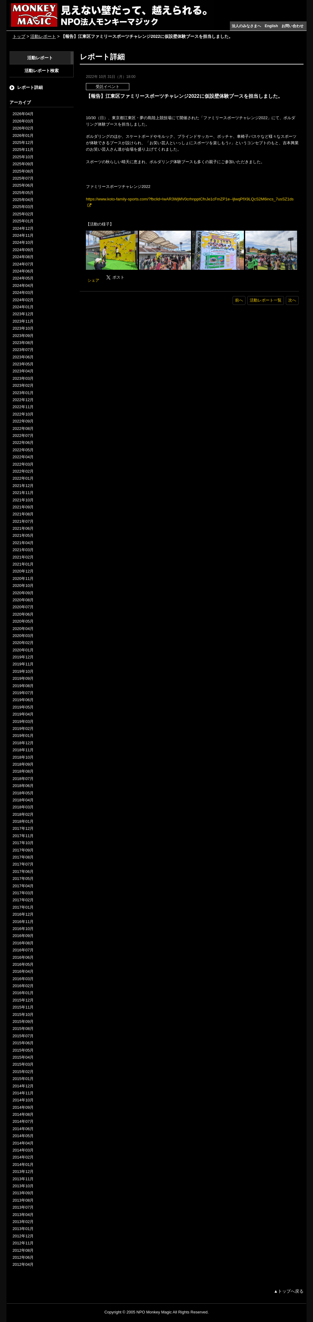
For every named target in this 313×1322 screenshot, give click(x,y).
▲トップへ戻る (289, 1291)
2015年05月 (23, 1050)
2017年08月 (23, 857)
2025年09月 (23, 164)
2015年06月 (23, 1043)
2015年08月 (23, 1028)
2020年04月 (23, 628)
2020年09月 (23, 593)
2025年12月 (23, 142)
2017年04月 (23, 886)
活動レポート (43, 36)
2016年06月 (23, 957)
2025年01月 (23, 221)
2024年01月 (23, 307)
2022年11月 (23, 407)
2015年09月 (23, 1021)
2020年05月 (23, 621)
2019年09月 (23, 678)
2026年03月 (23, 121)
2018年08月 (23, 771)
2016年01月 (23, 993)
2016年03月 (23, 978)
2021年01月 (23, 564)
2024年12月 (23, 228)
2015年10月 (23, 1014)
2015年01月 (23, 1078)
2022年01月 (23, 478)
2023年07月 (23, 349)
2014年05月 (23, 1135)
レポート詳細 (30, 87)
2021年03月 (23, 549)
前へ (239, 300)
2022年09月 (23, 421)
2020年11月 (23, 578)
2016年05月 (23, 964)
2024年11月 (23, 235)
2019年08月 (23, 685)
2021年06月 (23, 528)
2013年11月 (23, 1179)
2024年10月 (23, 242)
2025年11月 (23, 149)
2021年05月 (23, 535)
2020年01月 (23, 650)
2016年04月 (23, 971)
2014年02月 (23, 1157)
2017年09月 (23, 850)
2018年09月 (23, 764)
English (271, 26)
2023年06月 (23, 357)
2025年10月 (23, 157)
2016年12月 (23, 914)
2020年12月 (23, 571)
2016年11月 (23, 921)
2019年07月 (23, 692)
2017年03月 (23, 893)
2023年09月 (23, 335)
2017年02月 (23, 900)
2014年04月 (23, 1143)
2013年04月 (23, 1214)
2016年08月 (23, 943)
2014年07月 (23, 1121)
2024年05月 (23, 278)
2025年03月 (23, 206)
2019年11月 (23, 664)
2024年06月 (23, 271)
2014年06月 (23, 1128)
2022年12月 (23, 399)
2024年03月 (23, 292)
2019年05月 (23, 707)
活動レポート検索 (41, 70)
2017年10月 (23, 842)
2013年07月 (23, 1207)
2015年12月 (23, 1000)
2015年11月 (23, 1007)
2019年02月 (23, 728)
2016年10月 (23, 928)
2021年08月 (23, 514)
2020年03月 (23, 635)
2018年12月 (23, 743)
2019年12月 (23, 657)
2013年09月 (23, 1193)
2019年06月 (23, 700)
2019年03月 (23, 721)
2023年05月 (23, 364)
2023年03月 (23, 378)
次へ (292, 300)
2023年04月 (23, 371)
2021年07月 (23, 521)
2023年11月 (23, 321)
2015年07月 (23, 1036)
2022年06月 (23, 442)
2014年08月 (23, 1114)
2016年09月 (23, 935)
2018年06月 (23, 785)
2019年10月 (23, 671)
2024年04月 (23, 285)
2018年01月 (23, 821)
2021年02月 (23, 557)
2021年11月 (23, 492)
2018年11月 (23, 750)
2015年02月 (23, 1071)
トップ (19, 36)
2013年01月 (23, 1228)
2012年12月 (23, 1236)
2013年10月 (23, 1186)
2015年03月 (23, 1064)
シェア (93, 280)
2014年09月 (23, 1107)
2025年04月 (23, 199)
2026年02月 (23, 128)
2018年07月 (23, 778)
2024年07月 (23, 264)
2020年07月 (23, 607)
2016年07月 (23, 950)
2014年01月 (23, 1164)
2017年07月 (23, 864)
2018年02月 (23, 814)
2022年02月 (23, 471)
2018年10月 (23, 757)
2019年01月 (23, 735)
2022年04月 (23, 457)
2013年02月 (23, 1221)
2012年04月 (23, 1264)
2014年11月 (23, 1093)
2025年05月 (23, 192)
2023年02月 (23, 385)
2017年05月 (23, 878)
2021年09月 (23, 507)
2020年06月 (23, 614)
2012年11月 (23, 1243)
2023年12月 (23, 314)
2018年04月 (23, 800)
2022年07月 (23, 435)
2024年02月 (23, 300)
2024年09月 (23, 249)
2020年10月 (23, 585)
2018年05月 (23, 793)
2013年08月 (23, 1200)
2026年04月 (23, 114)
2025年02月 (23, 214)
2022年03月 (23, 464)
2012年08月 (23, 1250)
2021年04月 (23, 542)
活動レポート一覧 (266, 300)
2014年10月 (23, 1100)
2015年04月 (23, 1057)
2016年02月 (23, 985)
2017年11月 (23, 835)
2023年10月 (23, 328)
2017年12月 (23, 828)
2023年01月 (23, 392)
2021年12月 (23, 485)
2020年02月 (23, 642)
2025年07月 (23, 178)
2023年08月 (23, 342)
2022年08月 (23, 428)
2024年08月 (23, 257)
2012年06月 (23, 1257)
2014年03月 (23, 1150)
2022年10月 (23, 414)
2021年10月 (23, 500)
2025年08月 (23, 171)
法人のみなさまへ (246, 26)
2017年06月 (23, 871)
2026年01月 (23, 135)
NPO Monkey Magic (154, 1312)
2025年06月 (23, 185)
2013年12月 (23, 1171)
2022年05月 (23, 450)
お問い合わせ (293, 26)
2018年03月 (23, 807)
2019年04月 (23, 714)
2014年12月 (23, 1086)
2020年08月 (23, 600)
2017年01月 (23, 907)
